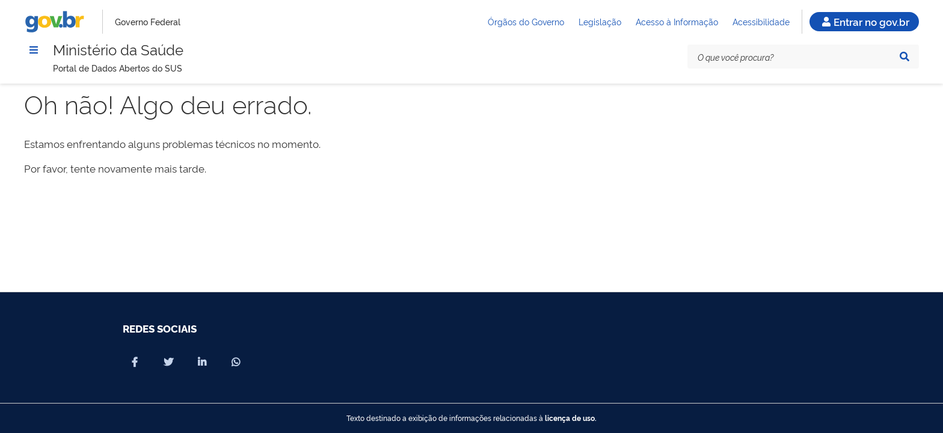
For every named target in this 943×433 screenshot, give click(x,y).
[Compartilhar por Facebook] (135, 362)
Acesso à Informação (677, 21)
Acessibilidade (761, 21)
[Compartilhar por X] (168, 362)
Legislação (600, 21)
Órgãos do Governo (526, 21)
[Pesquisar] (904, 56)
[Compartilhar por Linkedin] (202, 362)
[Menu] (33, 50)
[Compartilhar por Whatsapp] (236, 362)
